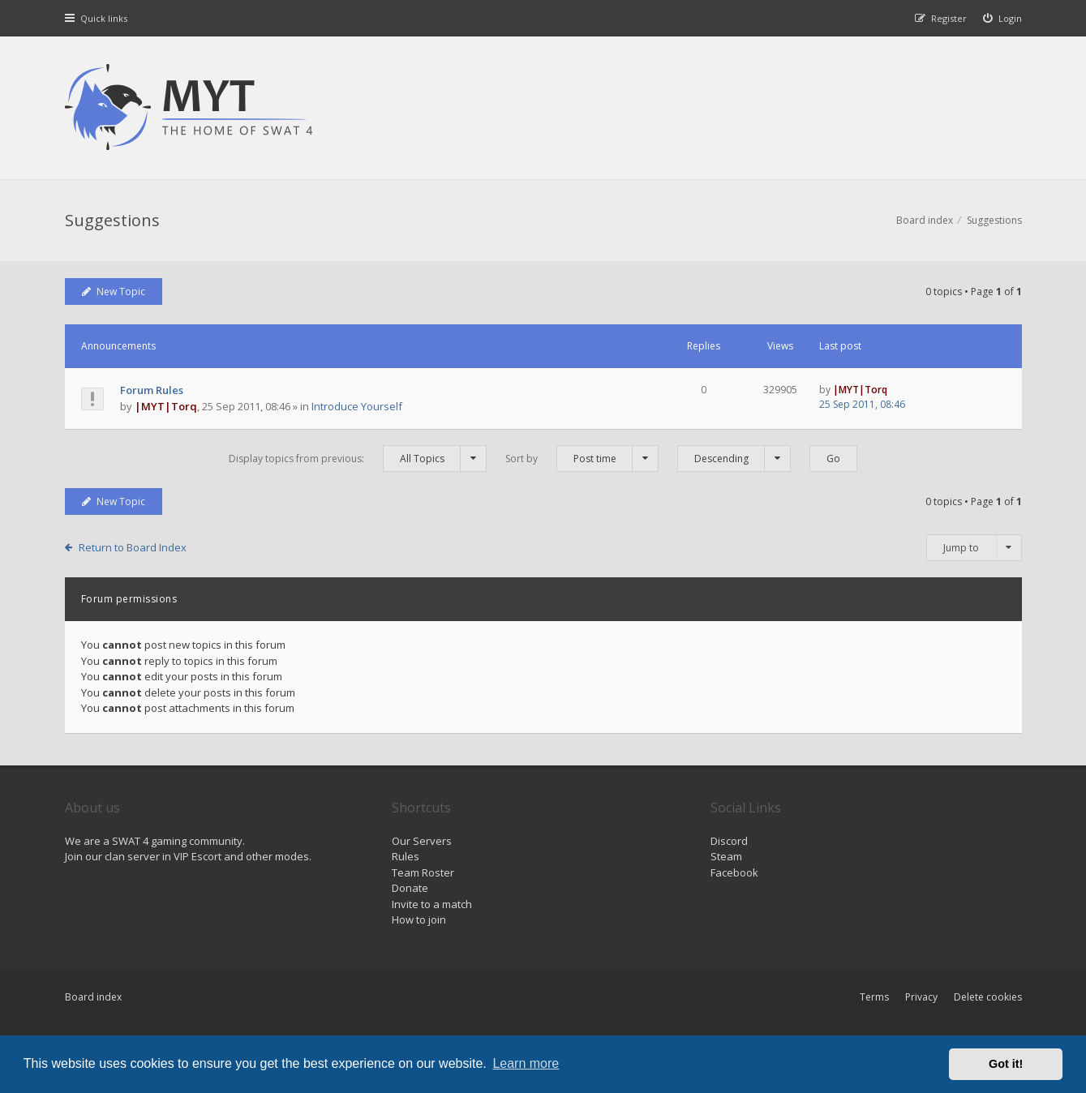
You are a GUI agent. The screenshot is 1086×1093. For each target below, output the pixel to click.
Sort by (582, 458)
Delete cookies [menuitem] (988, 997)
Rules (405, 856)
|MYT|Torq (166, 406)
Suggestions (112, 220)
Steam (726, 856)
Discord (729, 841)
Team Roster (423, 872)
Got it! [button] (1006, 1063)
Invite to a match (432, 904)
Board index (93, 997)
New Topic (114, 291)
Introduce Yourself (356, 406)
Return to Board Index (133, 547)
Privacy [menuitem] (921, 997)
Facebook (734, 872)
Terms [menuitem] (874, 997)
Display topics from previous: (358, 458)
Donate (410, 888)
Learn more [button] (525, 1063)
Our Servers (422, 841)
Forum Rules (151, 390)
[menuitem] (1002, 18)
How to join (419, 919)
